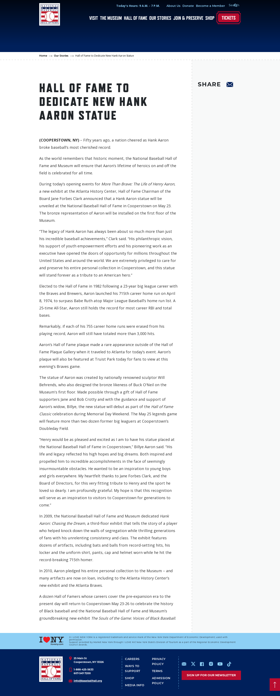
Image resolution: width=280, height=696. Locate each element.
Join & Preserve (188, 18)
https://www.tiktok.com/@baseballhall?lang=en (229, 663)
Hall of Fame (135, 18)
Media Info (134, 685)
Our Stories (160, 18)
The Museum (111, 18)
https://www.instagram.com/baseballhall (210, 663)
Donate (183, 6)
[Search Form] (230, 6)
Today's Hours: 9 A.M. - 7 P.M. (133, 6)
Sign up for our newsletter (211, 675)
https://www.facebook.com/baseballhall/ (201, 663)
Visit (93, 18)
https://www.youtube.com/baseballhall (220, 663)
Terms (157, 671)
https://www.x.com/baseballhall (193, 663)
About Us (168, 6)
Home (43, 56)
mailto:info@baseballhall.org (184, 663)
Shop (209, 18)
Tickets (229, 18)
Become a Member (205, 6)
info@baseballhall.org (88, 680)
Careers (132, 659)
